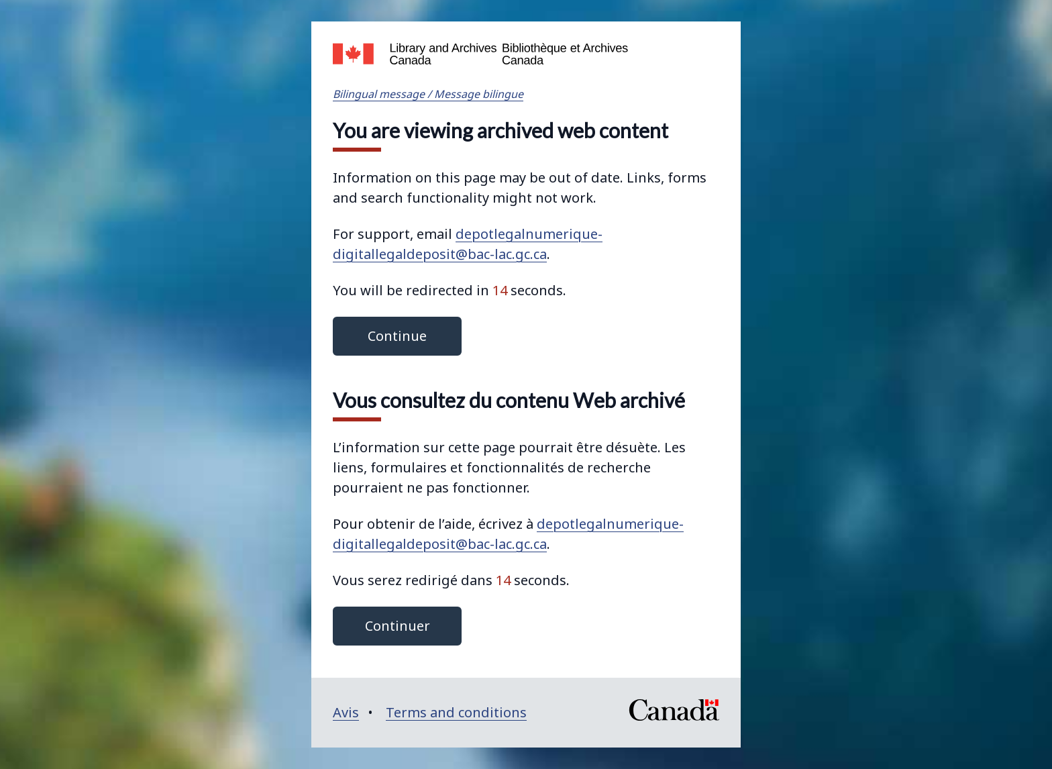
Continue (397, 336)
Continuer (397, 626)
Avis (346, 712)
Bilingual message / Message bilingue (428, 94)
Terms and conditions (456, 712)
